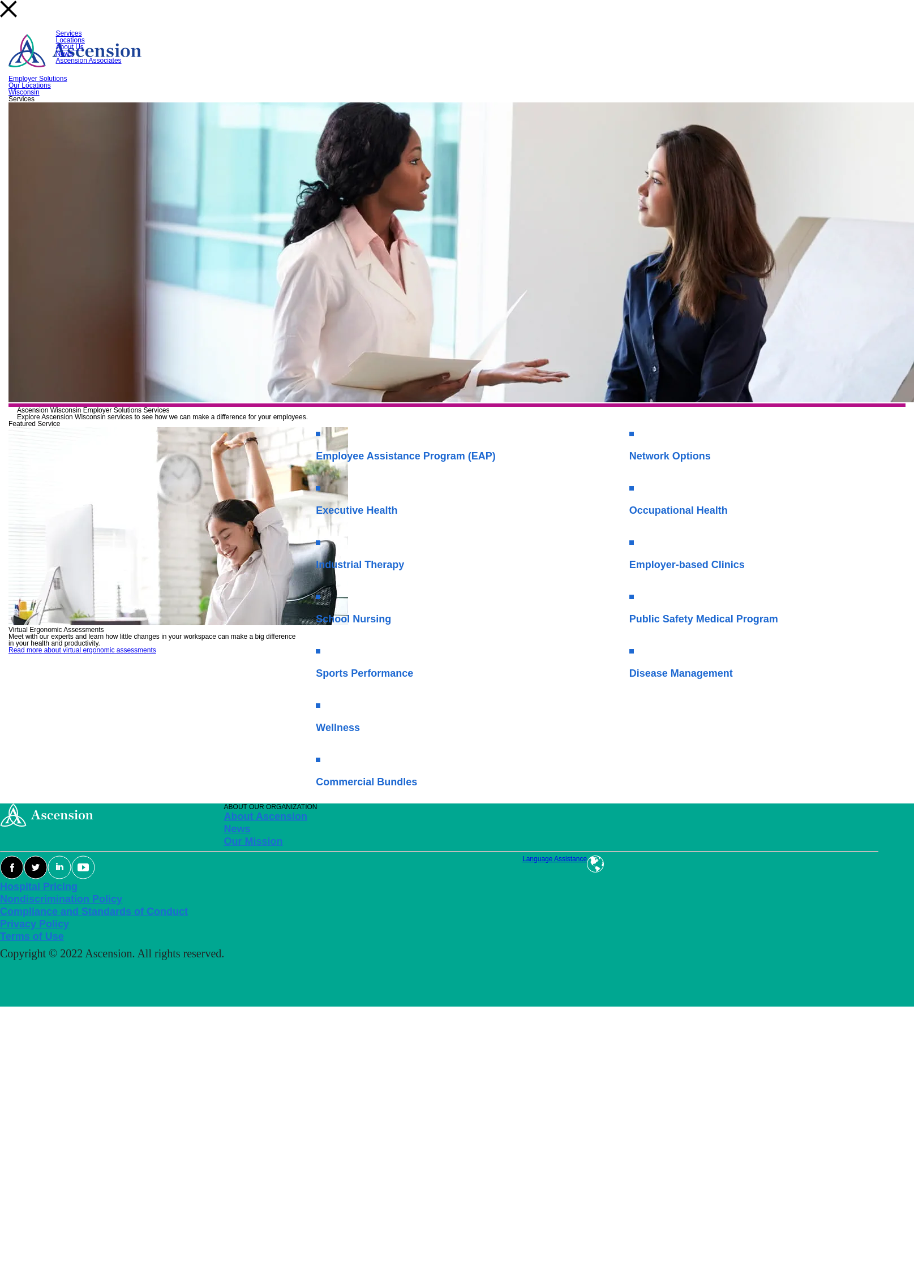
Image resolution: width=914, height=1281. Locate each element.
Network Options (670, 456)
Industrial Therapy (360, 564)
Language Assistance (554, 859)
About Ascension (265, 816)
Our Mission (253, 841)
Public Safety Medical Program (703, 619)
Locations (70, 40)
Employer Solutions (37, 79)
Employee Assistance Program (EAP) (405, 456)
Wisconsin (24, 92)
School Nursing (353, 619)
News (64, 54)
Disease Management (681, 673)
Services (69, 33)
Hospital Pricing (39, 886)
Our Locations (29, 85)
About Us (70, 47)
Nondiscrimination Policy (61, 899)
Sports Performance (364, 673)
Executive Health (356, 510)
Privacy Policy (34, 924)
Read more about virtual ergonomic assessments (82, 650)
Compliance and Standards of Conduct (94, 911)
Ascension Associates (89, 61)
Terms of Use (32, 936)
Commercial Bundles (366, 782)
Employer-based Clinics (687, 564)
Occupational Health (678, 510)
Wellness (338, 727)
